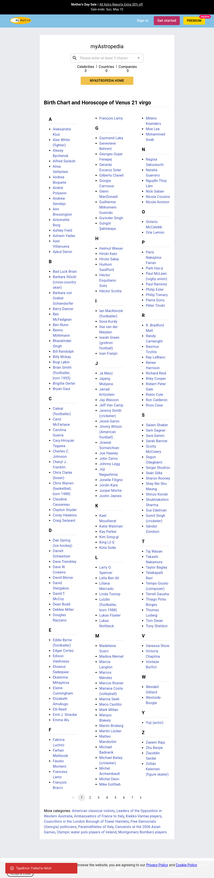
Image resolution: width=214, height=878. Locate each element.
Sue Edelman (156, 510)
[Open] (139, 58)
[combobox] (107, 58)
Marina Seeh (109, 699)
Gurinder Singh (111, 218)
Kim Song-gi (109, 537)
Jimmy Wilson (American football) (110, 431)
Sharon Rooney (158, 478)
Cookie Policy (186, 865)
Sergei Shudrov (158, 468)
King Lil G (107, 542)
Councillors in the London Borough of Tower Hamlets (86, 821)
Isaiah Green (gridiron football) (109, 342)
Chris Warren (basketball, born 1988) (63, 488)
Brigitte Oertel (64, 383)
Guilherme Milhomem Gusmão (107, 207)
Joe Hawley (108, 453)
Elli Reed (60, 709)
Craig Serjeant (64, 520)
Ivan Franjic (108, 353)
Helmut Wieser (111, 248)
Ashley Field (62, 230)
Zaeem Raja (155, 742)
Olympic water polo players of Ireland (86, 832)
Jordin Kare (108, 485)
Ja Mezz (106, 373)
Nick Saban (155, 191)
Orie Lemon (155, 232)
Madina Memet (111, 656)
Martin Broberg (111, 726)
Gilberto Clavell (111, 175)
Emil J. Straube (65, 715)
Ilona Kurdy (108, 321)
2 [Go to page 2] (90, 797)
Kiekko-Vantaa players (143, 816)
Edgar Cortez (63, 651)
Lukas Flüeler (110, 615)
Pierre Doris (155, 300)
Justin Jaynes (110, 496)
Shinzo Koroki (157, 494)
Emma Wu (61, 720)
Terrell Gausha (157, 594)
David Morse (63, 577)
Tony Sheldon (157, 626)
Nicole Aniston (157, 202)
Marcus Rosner (111, 683)
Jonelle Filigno (111, 480)
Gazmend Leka (111, 138)
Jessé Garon (109, 421)
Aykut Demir (62, 252)
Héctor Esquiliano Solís (107, 280)
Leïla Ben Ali (109, 578)
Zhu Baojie (154, 748)
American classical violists (93, 811)
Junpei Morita (110, 490)
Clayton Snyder (65, 510)
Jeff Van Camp (111, 405)
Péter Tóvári (155, 305)
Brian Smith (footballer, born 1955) (62, 372)
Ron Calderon (156, 400)
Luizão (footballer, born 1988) (108, 604)
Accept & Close (20, 873)
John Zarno (108, 458)
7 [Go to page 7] (132, 797)
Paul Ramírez (156, 284)
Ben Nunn (60, 325)
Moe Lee (153, 129)
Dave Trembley (64, 561)
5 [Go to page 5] (115, 797)
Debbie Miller (63, 609)
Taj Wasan (154, 551)
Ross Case (154, 405)
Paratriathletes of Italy (96, 827)
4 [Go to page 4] (106, 797)
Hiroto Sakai (109, 259)
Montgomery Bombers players (142, 832)
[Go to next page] (140, 797)
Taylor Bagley (156, 567)
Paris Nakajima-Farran (154, 257)
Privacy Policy (157, 865)
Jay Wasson (109, 400)
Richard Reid (156, 373)
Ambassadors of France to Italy (99, 816)
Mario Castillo (110, 704)
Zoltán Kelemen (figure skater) (157, 769)
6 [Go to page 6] (123, 797)
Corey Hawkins (65, 515)
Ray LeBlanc (156, 357)
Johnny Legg (109, 464)
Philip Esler (155, 289)
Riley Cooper (156, 378)
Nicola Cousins (158, 197)
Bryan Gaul (61, 389)
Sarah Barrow (156, 441)
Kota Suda (107, 548)
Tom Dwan (154, 621)
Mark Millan (108, 710)
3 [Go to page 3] (98, 797)
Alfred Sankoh (64, 161)
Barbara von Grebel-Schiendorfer (63, 298)
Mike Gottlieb (110, 784)
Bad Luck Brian (65, 271)
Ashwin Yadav (64, 236)
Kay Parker (108, 532)
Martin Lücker (110, 731)
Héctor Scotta (110, 291)
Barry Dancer (63, 309)
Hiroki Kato (108, 254)
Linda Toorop (109, 594)
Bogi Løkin (61, 362)
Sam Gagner (156, 430)
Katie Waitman (111, 526)
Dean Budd (61, 604)
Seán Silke (154, 473)
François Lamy (111, 118)
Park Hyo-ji (154, 268)
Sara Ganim (155, 436)
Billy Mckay (62, 357)
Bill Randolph (63, 351)
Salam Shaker (157, 425)
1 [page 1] (81, 797)
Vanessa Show (157, 646)
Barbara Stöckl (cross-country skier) (64, 282)
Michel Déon (109, 779)
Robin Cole (154, 394)
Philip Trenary (157, 295)
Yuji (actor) (154, 723)
